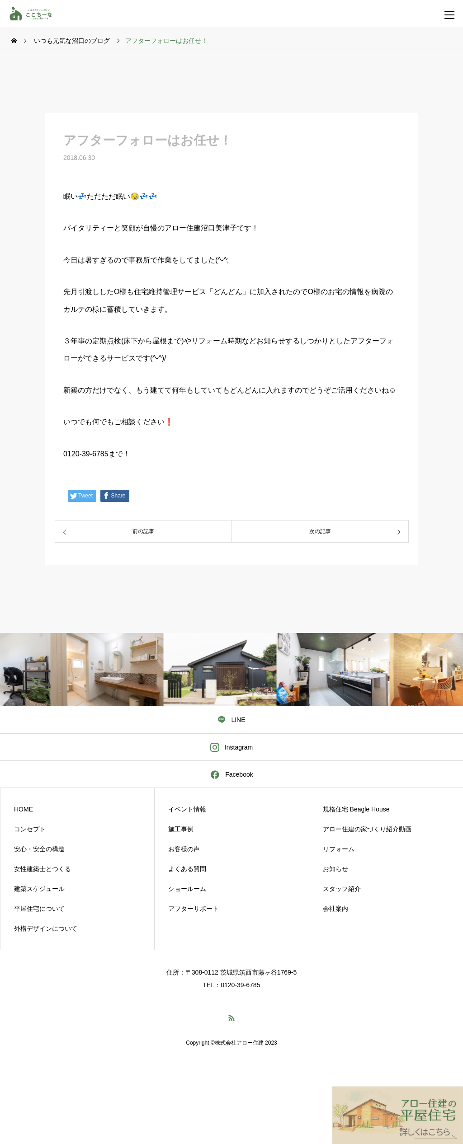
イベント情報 (187, 809)
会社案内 (335, 908)
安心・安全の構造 (39, 849)
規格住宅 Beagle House (356, 809)
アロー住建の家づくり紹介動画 (367, 829)
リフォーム (338, 849)
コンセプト (30, 829)
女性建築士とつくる (42, 869)
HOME (23, 809)
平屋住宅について (39, 908)
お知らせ (335, 869)
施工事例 (181, 829)
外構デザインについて (45, 928)
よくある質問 (187, 869)
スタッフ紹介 (342, 889)
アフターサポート (193, 908)
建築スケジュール (39, 889)
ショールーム (187, 889)
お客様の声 (184, 849)
